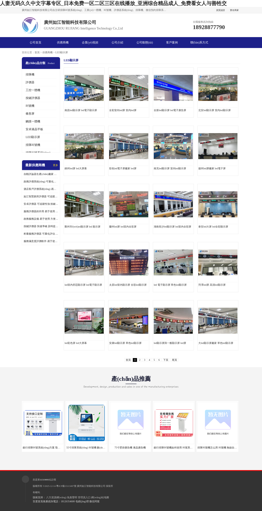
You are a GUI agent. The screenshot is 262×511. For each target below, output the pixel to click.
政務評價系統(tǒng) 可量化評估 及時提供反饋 (41, 181)
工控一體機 (33, 90)
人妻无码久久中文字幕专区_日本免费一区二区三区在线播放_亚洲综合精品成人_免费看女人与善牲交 (113, 3)
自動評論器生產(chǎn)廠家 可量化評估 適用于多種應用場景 (41, 174)
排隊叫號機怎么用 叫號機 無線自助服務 (219, 447)
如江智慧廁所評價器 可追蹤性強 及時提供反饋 (41, 196)
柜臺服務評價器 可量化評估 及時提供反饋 (41, 233)
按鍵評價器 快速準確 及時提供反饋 (41, 226)
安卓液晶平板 (34, 129)
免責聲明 (72, 497)
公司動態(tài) (144, 42)
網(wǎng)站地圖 (100, 497)
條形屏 (30, 113)
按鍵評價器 (33, 97)
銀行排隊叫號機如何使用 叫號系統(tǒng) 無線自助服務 (184, 447)
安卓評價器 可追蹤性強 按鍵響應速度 (41, 204)
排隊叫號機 (33, 144)
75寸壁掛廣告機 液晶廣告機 (130, 447)
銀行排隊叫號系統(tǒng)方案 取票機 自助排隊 (48, 447)
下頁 (165, 360)
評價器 (30, 82)
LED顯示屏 (61, 52)
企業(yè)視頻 (90, 42)
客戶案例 (172, 42)
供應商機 (63, 42)
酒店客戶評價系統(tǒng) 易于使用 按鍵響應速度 (41, 189)
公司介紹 (117, 42)
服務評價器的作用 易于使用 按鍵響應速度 (41, 211)
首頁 (37, 52)
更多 (55, 165)
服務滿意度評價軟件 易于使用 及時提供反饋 (41, 241)
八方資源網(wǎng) (56, 497)
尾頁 (174, 360)
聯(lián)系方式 (199, 42)
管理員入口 (84, 497)
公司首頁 (35, 42)
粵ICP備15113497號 (66, 486)
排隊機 (30, 74)
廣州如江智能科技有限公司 (91, 486)
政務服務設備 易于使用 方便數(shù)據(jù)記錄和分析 (41, 218)
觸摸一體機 (33, 121)
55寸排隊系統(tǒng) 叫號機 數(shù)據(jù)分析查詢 (93, 447)
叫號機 (30, 105)
